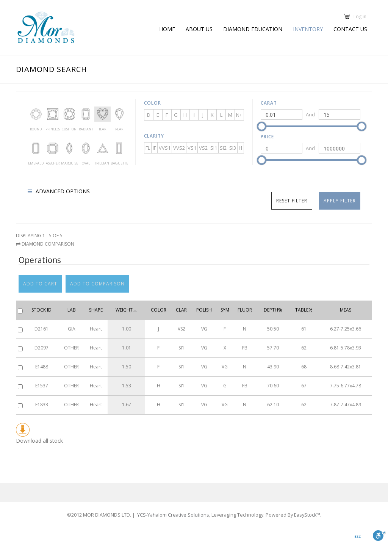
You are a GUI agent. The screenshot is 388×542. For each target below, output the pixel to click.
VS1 (192, 147)
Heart (102, 114)
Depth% (273, 310)
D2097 (41, 348)
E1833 (41, 404)
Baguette (119, 148)
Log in (360, 16)
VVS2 (179, 147)
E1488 (41, 366)
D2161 (41, 329)
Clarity (154, 136)
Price (267, 136)
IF (154, 147)
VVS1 (165, 147)
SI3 (232, 147)
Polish (204, 310)
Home (167, 29)
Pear (119, 114)
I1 (240, 147)
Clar (181, 310)
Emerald (36, 148)
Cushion (69, 114)
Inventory (308, 29)
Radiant (86, 114)
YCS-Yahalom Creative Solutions (179, 506)
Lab (71, 310)
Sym (225, 310)
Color (152, 103)
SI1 (213, 147)
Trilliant (102, 148)
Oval (86, 148)
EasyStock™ (301, 506)
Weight (127, 310)
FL (148, 147)
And (310, 114)
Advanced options (62, 191)
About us (199, 29)
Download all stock (39, 433)
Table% (304, 310)
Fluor (245, 310)
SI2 (223, 147)
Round (36, 114)
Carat (269, 103)
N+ (239, 114)
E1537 (41, 385)
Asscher (52, 148)
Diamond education (252, 29)
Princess (52, 114)
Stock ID (41, 310)
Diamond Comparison (45, 244)
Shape (96, 310)
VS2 (203, 147)
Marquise (69, 148)
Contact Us (350, 29)
